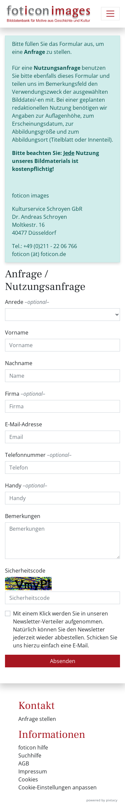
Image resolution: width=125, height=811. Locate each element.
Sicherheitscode (25, 570)
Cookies (28, 779)
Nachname (18, 363)
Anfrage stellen (37, 719)
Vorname (16, 332)
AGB (23, 763)
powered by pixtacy (101, 800)
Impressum (32, 771)
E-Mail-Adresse (23, 424)
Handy (26, 485)
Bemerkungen (22, 516)
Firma (25, 394)
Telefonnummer (38, 455)
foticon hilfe (33, 747)
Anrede (27, 302)
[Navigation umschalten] (110, 13)
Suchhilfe (29, 755)
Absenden (62, 661)
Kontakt (36, 706)
